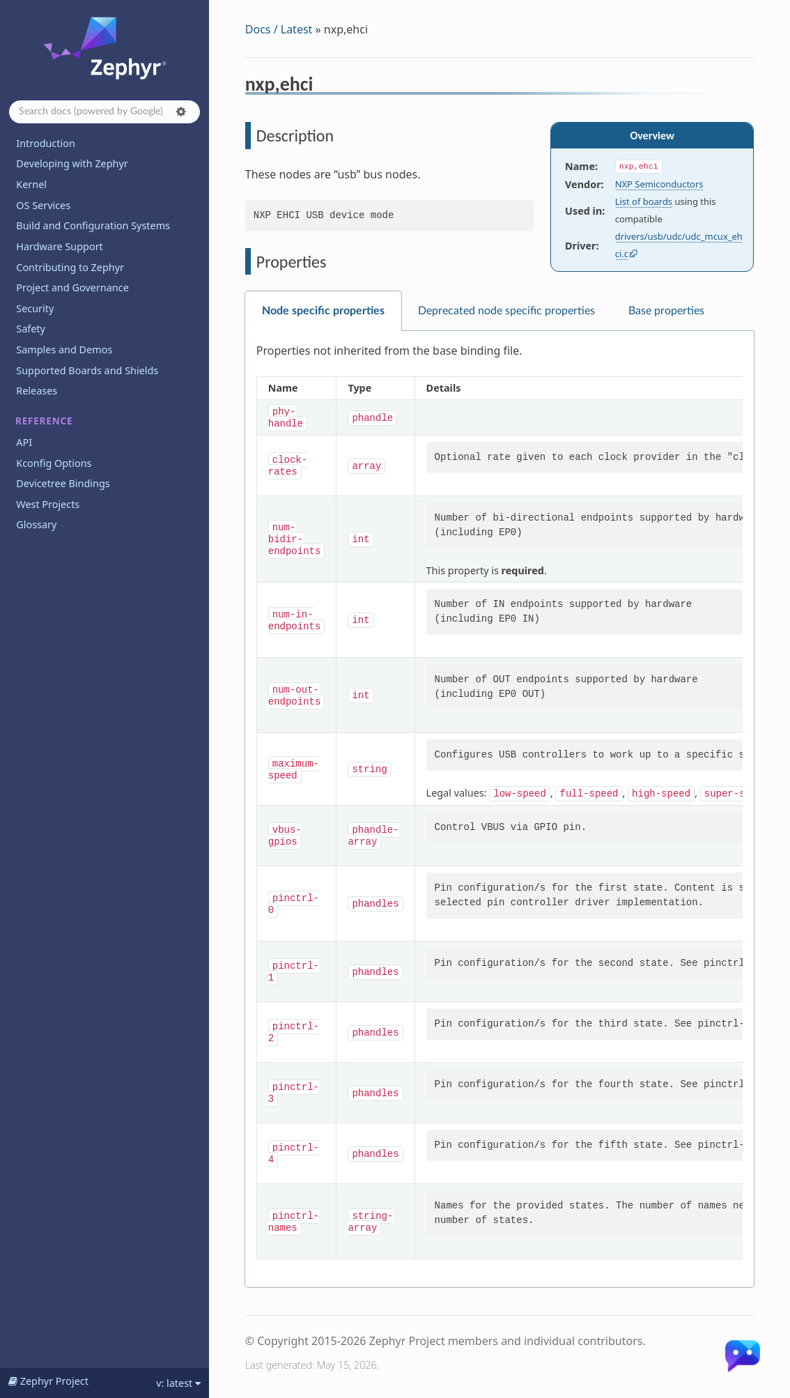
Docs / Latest (279, 29)
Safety (30, 328)
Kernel (31, 184)
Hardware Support (59, 246)
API (24, 442)
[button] (181, 111)
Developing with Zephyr (71, 163)
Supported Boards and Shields (87, 370)
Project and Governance (72, 287)
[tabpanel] (499, 809)
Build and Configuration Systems (93, 225)
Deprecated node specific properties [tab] (506, 310)
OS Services (43, 205)
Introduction (45, 143)
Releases (36, 390)
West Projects (47, 504)
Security (35, 308)
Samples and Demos (64, 349)
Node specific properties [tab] (323, 310)
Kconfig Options (53, 463)
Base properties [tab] (666, 310)
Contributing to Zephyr (70, 267)
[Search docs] (104, 111)
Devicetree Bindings (62, 483)
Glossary (36, 524)
